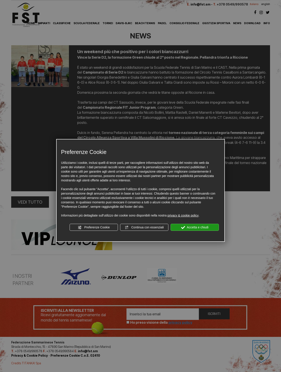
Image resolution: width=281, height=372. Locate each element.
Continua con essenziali (144, 227)
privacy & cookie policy (183, 215)
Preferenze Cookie (94, 227)
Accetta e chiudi (195, 227)
